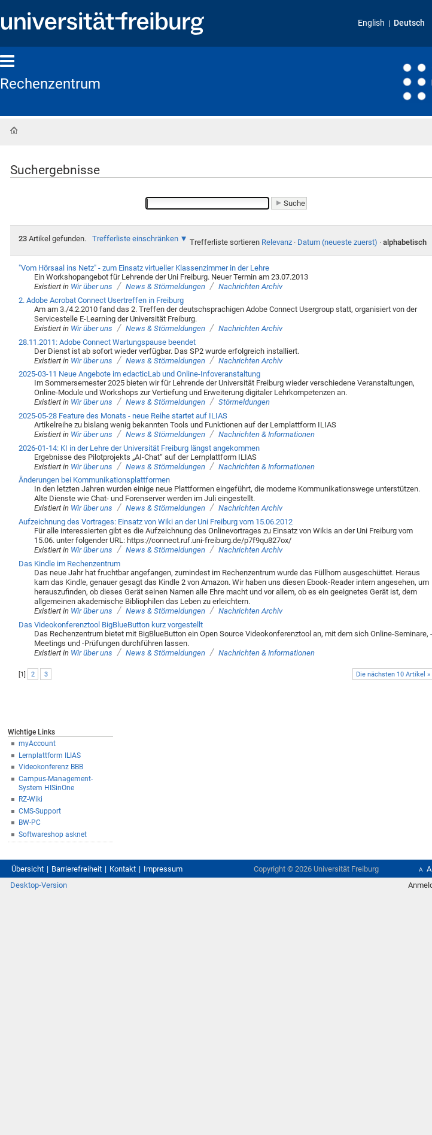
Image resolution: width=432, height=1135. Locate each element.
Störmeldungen (244, 401)
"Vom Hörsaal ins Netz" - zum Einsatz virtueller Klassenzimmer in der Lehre (144, 267)
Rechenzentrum (50, 83)
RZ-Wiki (30, 799)
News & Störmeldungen (165, 286)
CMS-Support (40, 811)
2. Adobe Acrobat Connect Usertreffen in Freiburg (101, 300)
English (371, 23)
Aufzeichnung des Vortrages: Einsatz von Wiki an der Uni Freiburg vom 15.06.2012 (156, 521)
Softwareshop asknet (53, 834)
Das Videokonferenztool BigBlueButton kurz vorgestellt (111, 624)
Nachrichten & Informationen (266, 434)
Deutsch (409, 23)
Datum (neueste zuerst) (337, 242)
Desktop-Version (38, 885)
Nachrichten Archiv (250, 286)
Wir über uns (91, 286)
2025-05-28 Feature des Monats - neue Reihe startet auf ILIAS (123, 415)
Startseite (13, 130)
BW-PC (30, 822)
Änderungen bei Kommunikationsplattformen (94, 479)
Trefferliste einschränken (135, 238)
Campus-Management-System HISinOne (56, 783)
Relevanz (276, 242)
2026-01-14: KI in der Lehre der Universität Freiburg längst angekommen (139, 448)
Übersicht (27, 868)
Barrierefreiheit (76, 868)
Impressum (163, 868)
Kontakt (122, 868)
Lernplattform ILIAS (50, 755)
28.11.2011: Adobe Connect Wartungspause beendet (107, 342)
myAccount (37, 743)
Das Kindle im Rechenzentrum (69, 563)
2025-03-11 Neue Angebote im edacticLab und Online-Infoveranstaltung (139, 373)
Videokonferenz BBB (51, 767)
